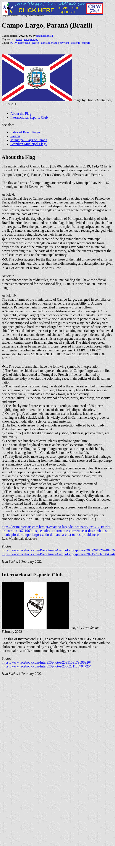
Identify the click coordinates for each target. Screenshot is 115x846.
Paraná (15, 136)
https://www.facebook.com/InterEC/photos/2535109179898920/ (46, 662)
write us (75, 42)
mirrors (86, 42)
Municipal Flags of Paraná (28, 140)
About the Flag (20, 113)
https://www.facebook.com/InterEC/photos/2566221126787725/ (46, 666)
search (35, 42)
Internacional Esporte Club (29, 117)
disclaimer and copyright (55, 42)
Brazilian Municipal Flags (28, 144)
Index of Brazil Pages (25, 132)
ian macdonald (44, 35)
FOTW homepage (20, 42)
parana (18, 39)
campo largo (31, 39)
